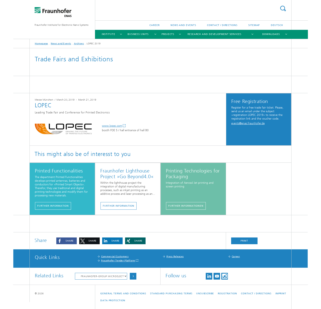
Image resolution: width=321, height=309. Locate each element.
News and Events (183, 25)
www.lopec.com (112, 126)
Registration (227, 293)
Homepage (41, 43)
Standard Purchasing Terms (171, 293)
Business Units (138, 34)
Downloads (271, 34)
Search (283, 8)
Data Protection (112, 300)
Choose (133, 276)
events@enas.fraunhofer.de (248, 123)
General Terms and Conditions (123, 293)
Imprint (280, 293)
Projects (168, 34)
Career (154, 25)
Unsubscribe (205, 293)
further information (53, 205)
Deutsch (277, 25)
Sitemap (254, 25)
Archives (79, 43)
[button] (66, 240)
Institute (108, 34)
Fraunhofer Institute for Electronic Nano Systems (61, 25)
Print (244, 240)
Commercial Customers (115, 256)
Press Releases (175, 256)
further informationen (185, 205)
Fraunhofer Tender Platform (118, 260)
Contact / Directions (222, 25)
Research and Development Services (214, 34)
